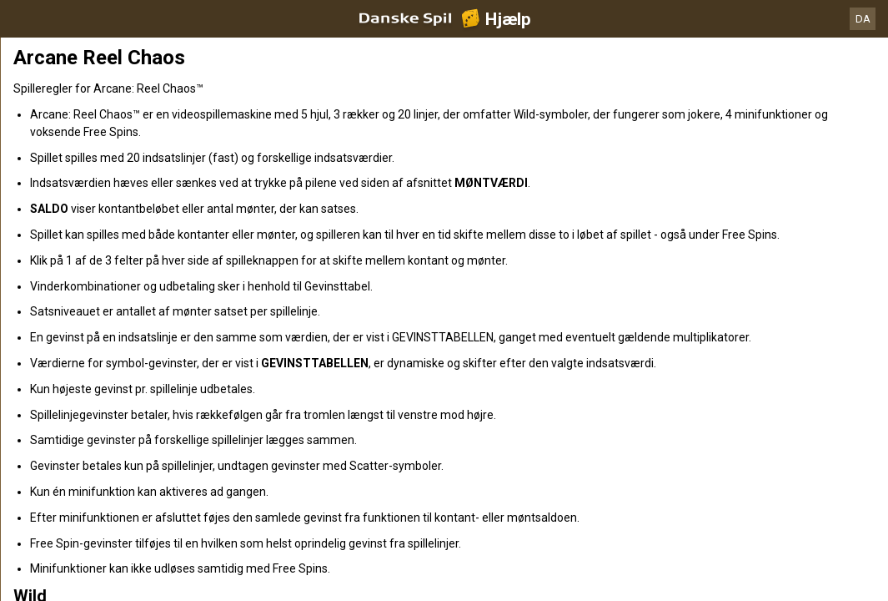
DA (862, 19)
